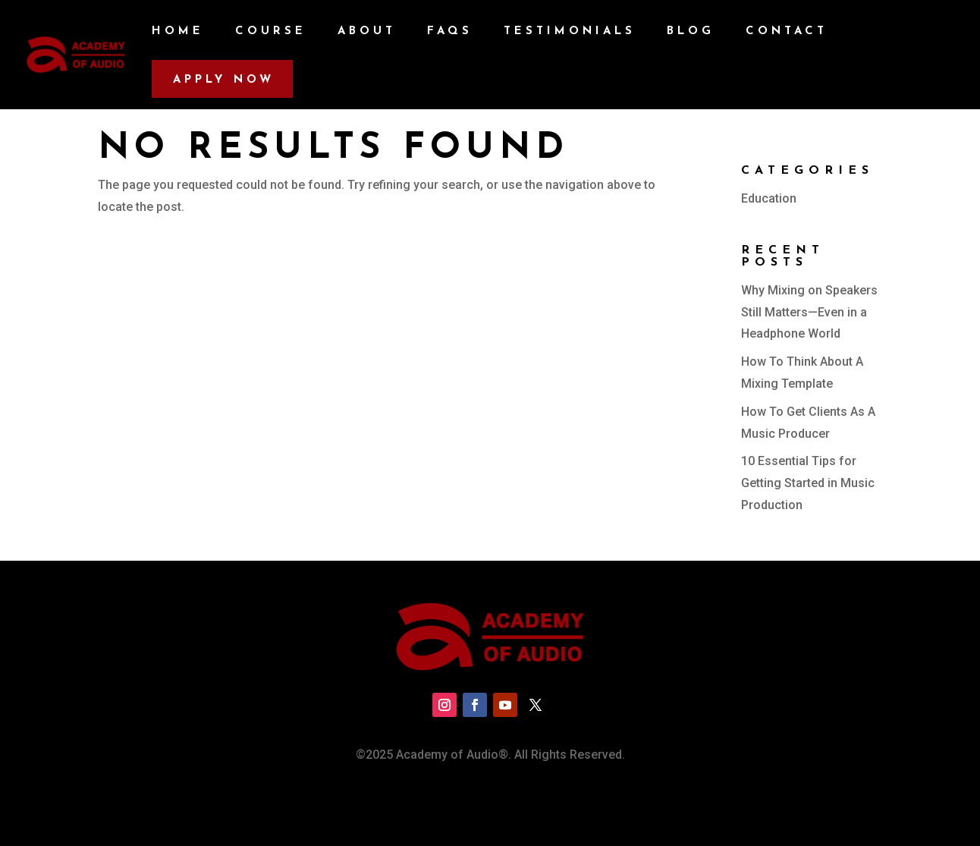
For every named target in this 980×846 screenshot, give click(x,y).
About (367, 32)
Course (270, 32)
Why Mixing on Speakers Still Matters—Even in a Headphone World (809, 312)
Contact (787, 32)
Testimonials (570, 32)
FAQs (450, 32)
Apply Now (224, 80)
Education (768, 198)
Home (178, 32)
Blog (691, 32)
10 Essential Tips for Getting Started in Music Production (808, 483)
